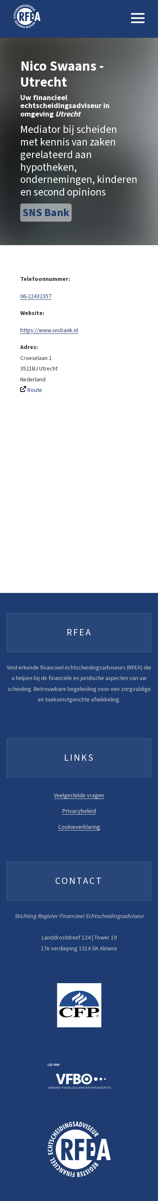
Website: (32, 313)
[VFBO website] (79, 1078)
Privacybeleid (79, 811)
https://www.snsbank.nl (49, 330)
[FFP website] (79, 1007)
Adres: (29, 347)
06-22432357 (35, 296)
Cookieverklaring (79, 827)
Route (31, 390)
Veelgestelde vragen (79, 795)
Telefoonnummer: (45, 279)
